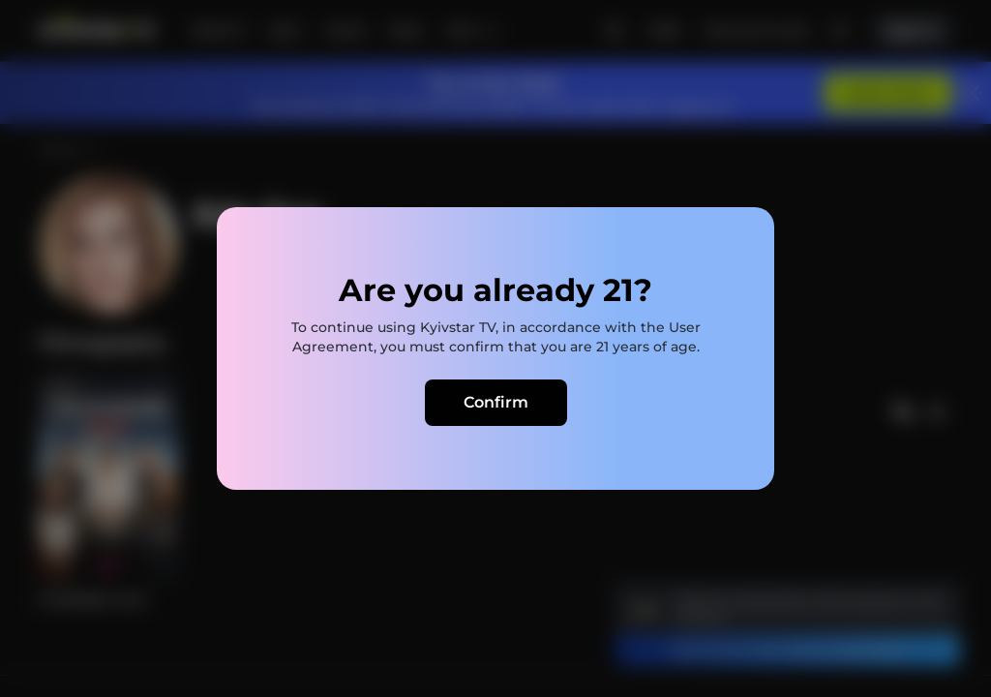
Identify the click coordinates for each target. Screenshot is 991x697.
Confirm (496, 402)
